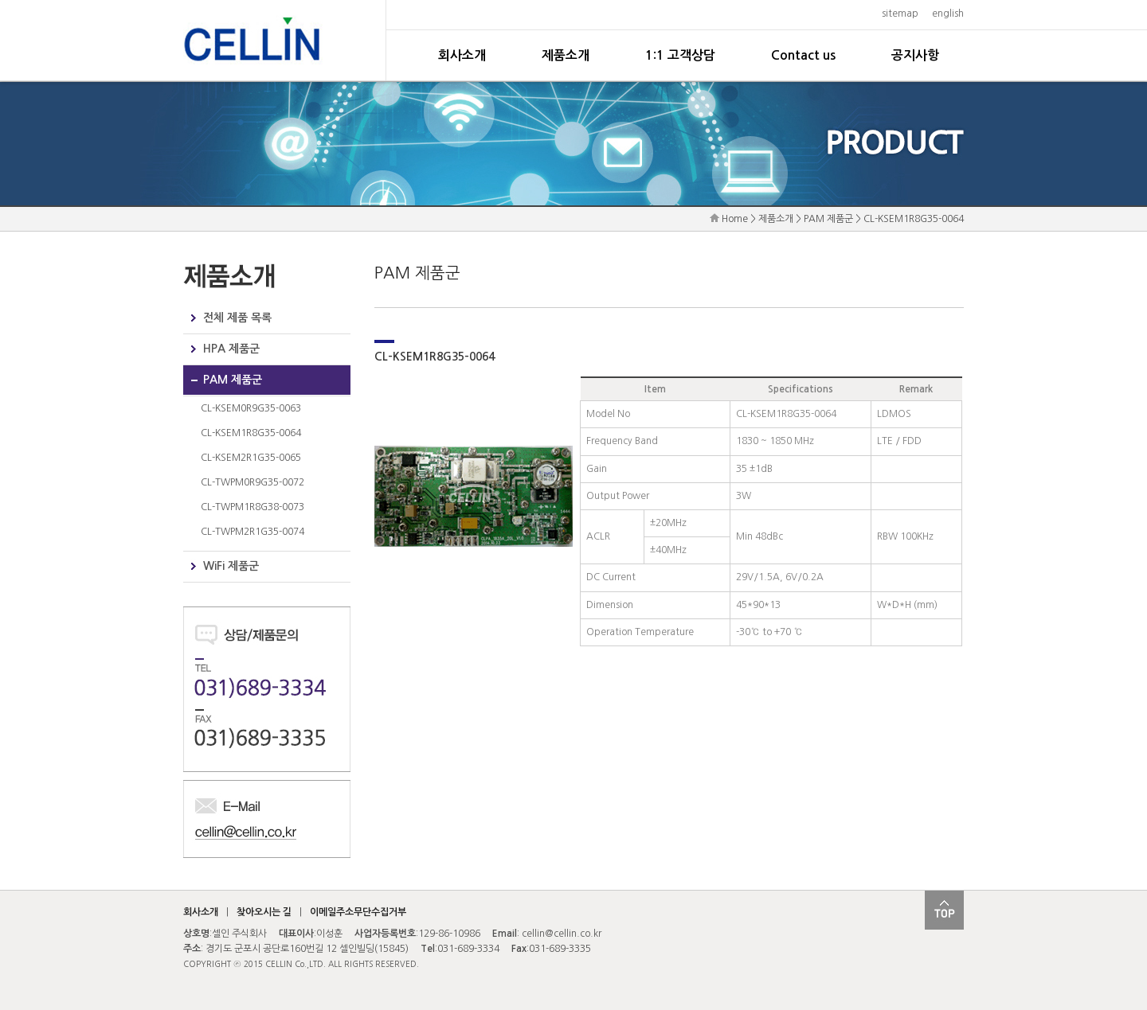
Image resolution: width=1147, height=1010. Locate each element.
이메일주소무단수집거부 (358, 912)
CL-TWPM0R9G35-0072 (252, 482)
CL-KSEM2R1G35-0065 (251, 457)
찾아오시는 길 (264, 912)
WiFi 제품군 (231, 565)
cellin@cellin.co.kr (561, 933)
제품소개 (565, 55)
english (948, 13)
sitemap (900, 13)
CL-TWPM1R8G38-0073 (252, 507)
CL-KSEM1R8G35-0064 (251, 433)
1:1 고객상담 (680, 55)
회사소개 (462, 55)
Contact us (803, 55)
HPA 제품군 (231, 348)
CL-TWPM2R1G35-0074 (252, 531)
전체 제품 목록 (237, 317)
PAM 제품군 (232, 379)
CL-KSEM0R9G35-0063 (251, 408)
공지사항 (915, 55)
